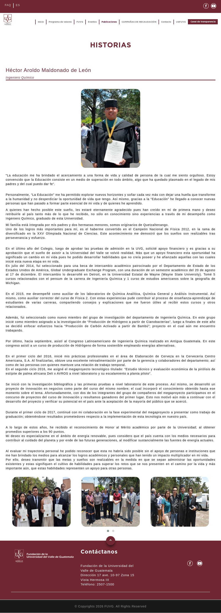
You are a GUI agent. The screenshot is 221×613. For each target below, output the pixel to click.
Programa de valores (60, 22)
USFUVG (181, 22)
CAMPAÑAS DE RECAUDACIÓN (139, 22)
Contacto (166, 22)
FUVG (79, 22)
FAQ (8, 5)
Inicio (41, 22)
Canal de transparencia (203, 22)
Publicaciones (109, 22)
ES (18, 5)
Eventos (92, 22)
